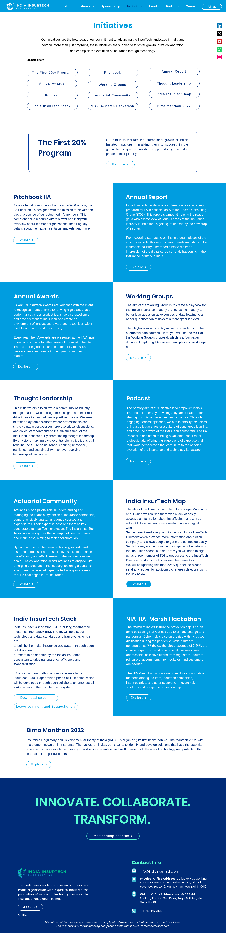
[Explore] (120, 164)
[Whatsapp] (219, 49)
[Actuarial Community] (113, 95)
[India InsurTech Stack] (52, 106)
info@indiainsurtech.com (159, 871)
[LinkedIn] (219, 25)
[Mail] (134, 870)
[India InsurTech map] (174, 94)
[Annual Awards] (52, 83)
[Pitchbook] (113, 72)
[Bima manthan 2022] (174, 106)
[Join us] (212, 7)
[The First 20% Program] (52, 72)
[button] (87, 6)
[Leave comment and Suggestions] (46, 706)
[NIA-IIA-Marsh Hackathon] (113, 106)
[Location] (134, 879)
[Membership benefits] (113, 836)
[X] (219, 33)
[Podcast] (52, 95)
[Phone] (134, 911)
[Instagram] (219, 57)
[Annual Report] (174, 71)
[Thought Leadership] (174, 83)
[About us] (30, 907)
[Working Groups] (113, 84)
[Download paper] (36, 697)
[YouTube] (219, 41)
